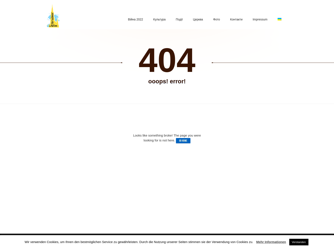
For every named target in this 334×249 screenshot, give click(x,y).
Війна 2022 (141, 16)
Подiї (183, 16)
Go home (183, 140)
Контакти (238, 16)
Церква (201, 16)
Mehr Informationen (271, 242)
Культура (164, 16)
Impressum (261, 16)
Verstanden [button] (299, 242)
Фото (219, 16)
